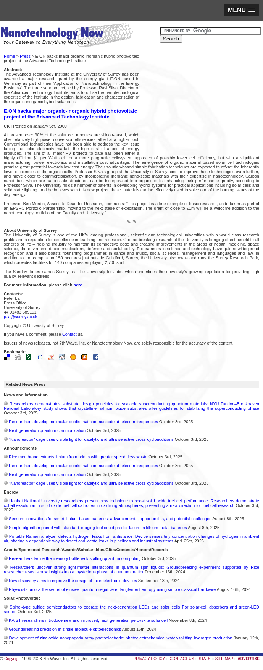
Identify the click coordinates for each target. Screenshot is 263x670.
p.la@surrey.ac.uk (20, 316)
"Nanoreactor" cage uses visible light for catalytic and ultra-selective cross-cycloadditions (91, 439)
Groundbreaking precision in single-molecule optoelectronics (65, 629)
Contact (69, 334)
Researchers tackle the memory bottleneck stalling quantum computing (74, 558)
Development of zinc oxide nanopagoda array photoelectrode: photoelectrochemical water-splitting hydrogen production (120, 638)
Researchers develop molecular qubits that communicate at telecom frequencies (83, 421)
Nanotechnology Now (66, 36)
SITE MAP (224, 659)
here (77, 285)
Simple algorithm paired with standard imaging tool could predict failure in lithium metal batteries (98, 527)
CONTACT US (181, 659)
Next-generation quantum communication (47, 430)
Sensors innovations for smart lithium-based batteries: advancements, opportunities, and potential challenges (110, 518)
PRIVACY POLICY (149, 659)
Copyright (12, 659)
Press (25, 56)
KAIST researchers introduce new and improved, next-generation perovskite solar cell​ (88, 620)
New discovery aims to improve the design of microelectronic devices (73, 580)
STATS (205, 659)
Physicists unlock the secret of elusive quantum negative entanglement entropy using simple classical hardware (112, 589)
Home (9, 56)
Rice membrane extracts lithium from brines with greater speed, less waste (78, 457)
